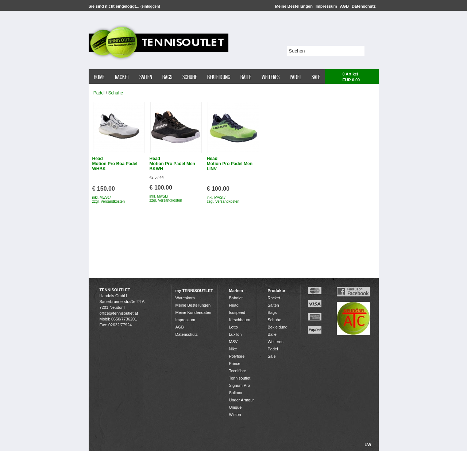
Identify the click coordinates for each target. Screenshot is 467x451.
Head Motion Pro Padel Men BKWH (172, 163)
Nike (233, 349)
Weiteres (270, 77)
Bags (167, 77)
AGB (344, 6)
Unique (235, 407)
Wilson (235, 414)
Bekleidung (218, 77)
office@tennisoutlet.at (119, 313)
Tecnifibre (237, 371)
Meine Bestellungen (294, 6)
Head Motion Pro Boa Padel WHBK (115, 163)
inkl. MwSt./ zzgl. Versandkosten (108, 199)
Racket (122, 77)
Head (234, 305)
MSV (233, 341)
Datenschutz (363, 6)
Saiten (145, 77)
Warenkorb (185, 298)
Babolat (236, 298)
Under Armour (241, 400)
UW (367, 445)
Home (99, 77)
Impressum (326, 6)
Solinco (235, 392)
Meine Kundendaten (193, 312)
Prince (234, 363)
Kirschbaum (239, 320)
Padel (295, 77)
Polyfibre (237, 356)
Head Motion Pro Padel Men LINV (229, 163)
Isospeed (237, 312)
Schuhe (189, 77)
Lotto (233, 327)
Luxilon (235, 334)
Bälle (245, 77)
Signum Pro (239, 385)
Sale (316, 77)
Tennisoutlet (240, 378)
